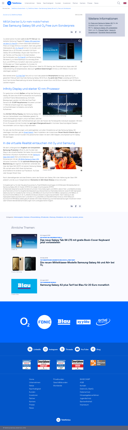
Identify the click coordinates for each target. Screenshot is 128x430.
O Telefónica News (32, 8)
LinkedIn (37, 349)
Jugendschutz (85, 398)
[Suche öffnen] (119, 3)
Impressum (84, 405)
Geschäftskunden (60, 382)
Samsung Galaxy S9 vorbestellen (105, 28)
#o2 (65, 217)
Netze (39, 3)
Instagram (53, 349)
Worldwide (57, 385)
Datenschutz (85, 392)
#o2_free (69, 217)
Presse (89, 3)
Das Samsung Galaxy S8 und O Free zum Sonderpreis (55, 8)
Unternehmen (30, 3)
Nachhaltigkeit (48, 3)
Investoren (67, 3)
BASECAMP (85, 379)
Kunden (58, 3)
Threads (69, 349)
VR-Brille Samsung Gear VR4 (28, 159)
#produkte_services (77, 217)
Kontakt (83, 385)
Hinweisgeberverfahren (89, 395)
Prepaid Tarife (103, 30)
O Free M (19, 48)
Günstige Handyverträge (107, 32)
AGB (82, 382)
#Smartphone (59, 217)
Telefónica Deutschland (18, 8)
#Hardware (27, 217)
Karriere (82, 3)
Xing (98, 349)
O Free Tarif (20, 76)
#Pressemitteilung (35, 217)
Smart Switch (28, 132)
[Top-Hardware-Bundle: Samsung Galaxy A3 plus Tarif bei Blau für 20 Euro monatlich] (63, 287)
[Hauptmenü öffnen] (3, 3)
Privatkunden (58, 379)
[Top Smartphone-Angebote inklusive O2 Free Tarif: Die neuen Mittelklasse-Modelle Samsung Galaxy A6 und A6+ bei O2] (63, 264)
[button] (72, 32)
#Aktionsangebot (18, 217)
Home (31, 379)
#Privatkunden (45, 217)
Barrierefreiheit (86, 401)
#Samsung (52, 217)
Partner (75, 3)
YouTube (84, 349)
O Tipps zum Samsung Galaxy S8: (100, 23)
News (96, 3)
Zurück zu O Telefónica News (12, 15)
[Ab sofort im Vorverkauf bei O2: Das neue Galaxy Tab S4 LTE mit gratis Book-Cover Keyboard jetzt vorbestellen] (63, 242)
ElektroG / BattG (86, 389)
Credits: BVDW (47, 170)
